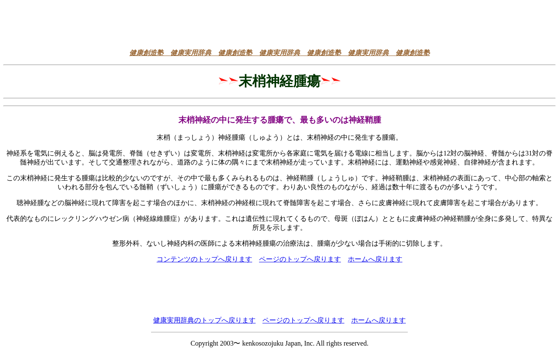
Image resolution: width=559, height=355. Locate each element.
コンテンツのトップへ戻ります (204, 259)
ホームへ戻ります (375, 259)
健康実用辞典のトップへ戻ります (204, 320)
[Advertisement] (279, 22)
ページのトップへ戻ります (300, 259)
